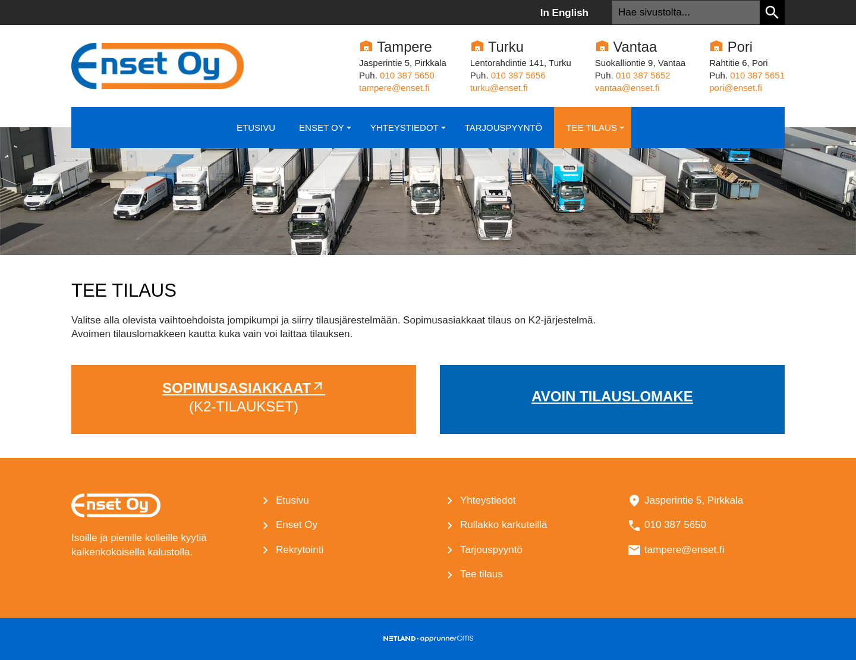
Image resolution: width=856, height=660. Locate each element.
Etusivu (256, 127)
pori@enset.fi (735, 88)
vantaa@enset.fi (627, 88)
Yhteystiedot (409, 133)
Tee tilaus (596, 133)
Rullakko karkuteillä (503, 524)
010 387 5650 (407, 75)
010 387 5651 (757, 75)
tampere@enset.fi (394, 88)
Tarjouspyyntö (504, 127)
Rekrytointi (299, 549)
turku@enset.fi (499, 88)
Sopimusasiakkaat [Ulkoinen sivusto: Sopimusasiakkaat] (236, 388)
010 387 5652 (643, 75)
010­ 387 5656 (518, 75)
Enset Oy (326, 133)
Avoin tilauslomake (612, 396)
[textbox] (686, 12)
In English (564, 12)
